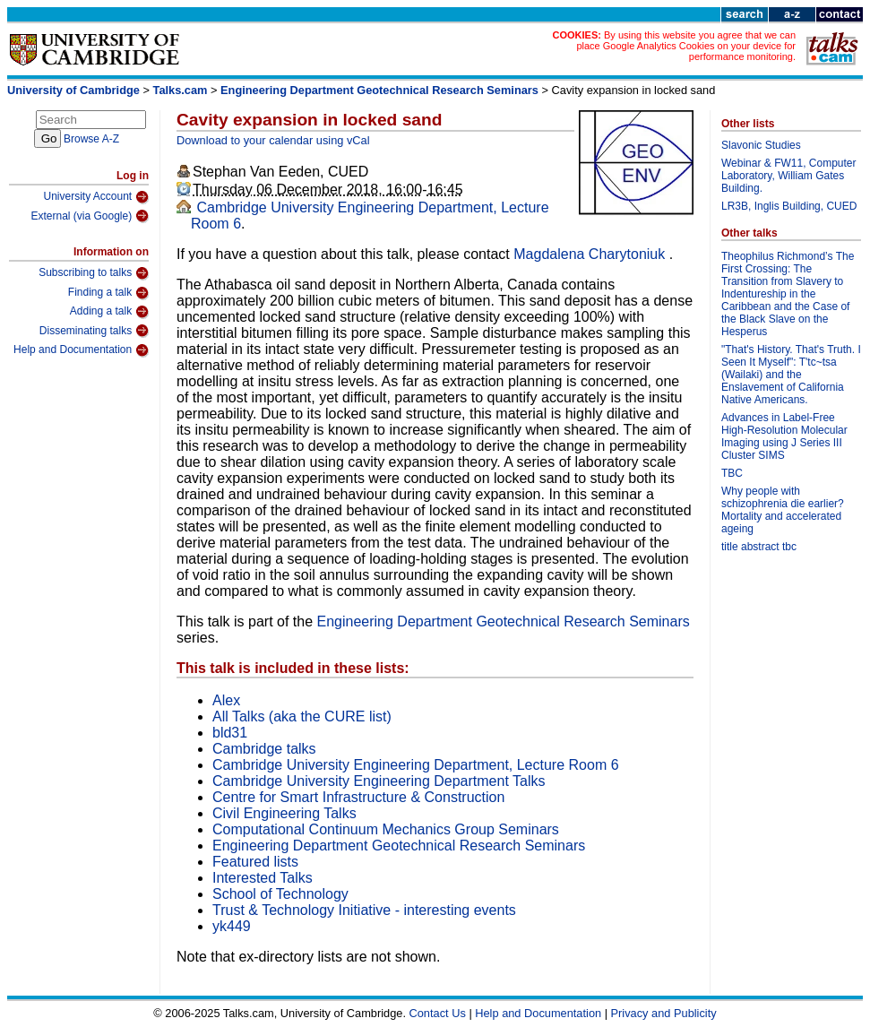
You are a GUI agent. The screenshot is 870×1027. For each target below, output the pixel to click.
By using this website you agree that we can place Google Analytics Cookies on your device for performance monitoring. (686, 46)
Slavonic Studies (761, 145)
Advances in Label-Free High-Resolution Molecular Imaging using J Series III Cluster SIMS (784, 436)
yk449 (231, 926)
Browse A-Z (91, 139)
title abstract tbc (759, 546)
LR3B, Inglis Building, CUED (789, 206)
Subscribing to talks (94, 273)
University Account (96, 197)
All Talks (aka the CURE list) (302, 716)
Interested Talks (262, 877)
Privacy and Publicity (664, 1013)
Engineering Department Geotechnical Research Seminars (379, 90)
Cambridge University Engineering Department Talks (378, 781)
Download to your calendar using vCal (273, 140)
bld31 (229, 732)
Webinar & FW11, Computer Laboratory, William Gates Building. (789, 175)
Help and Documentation (81, 350)
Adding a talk (109, 312)
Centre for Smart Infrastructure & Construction (358, 797)
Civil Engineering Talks (284, 813)
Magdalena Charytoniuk (590, 254)
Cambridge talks (264, 748)
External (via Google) (89, 216)
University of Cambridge (73, 90)
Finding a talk (108, 293)
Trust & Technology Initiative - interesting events (364, 910)
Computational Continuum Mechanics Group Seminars (385, 829)
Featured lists (255, 861)
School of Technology (280, 894)
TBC (732, 473)
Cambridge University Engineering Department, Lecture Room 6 (415, 764)
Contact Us (437, 1013)
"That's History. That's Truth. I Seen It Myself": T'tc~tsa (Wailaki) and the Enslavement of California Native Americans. (791, 374)
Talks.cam (180, 90)
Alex (226, 700)
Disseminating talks (94, 331)
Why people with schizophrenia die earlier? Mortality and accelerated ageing (782, 510)
